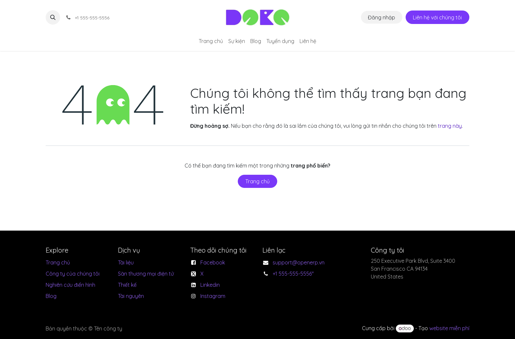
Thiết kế (127, 285)
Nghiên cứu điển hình (70, 285)
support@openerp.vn (299, 262)
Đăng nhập (381, 17)
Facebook (212, 262)
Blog (51, 296)
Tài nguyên (131, 296)
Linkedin (210, 285)
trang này (450, 126)
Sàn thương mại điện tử (146, 273)
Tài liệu (126, 262)
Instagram (212, 296)
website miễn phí (449, 328)
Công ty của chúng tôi (73, 273)
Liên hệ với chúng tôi (437, 17)
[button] (53, 17)
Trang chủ (257, 181)
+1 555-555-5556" (293, 273)
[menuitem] (211, 41)
